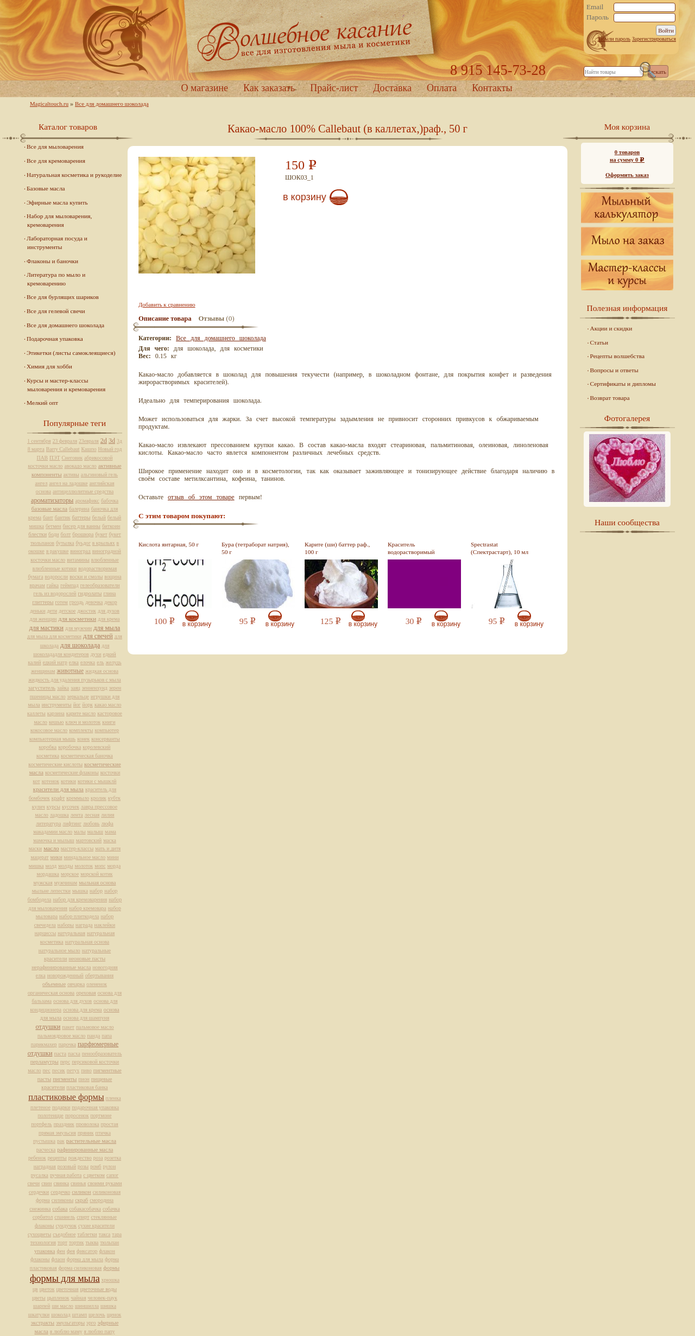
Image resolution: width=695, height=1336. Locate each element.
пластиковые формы (66, 1097)
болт (66, 534)
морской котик (96, 874)
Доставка (392, 87)
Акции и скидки (611, 328)
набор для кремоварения (80, 899)
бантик (63, 517)
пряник (86, 1133)
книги (108, 722)
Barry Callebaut (63, 449)
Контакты (492, 87)
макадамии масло (52, 832)
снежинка (39, 1209)
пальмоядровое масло (61, 1036)
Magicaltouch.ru (49, 103)
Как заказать (269, 87)
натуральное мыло (59, 950)
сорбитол (43, 1217)
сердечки (39, 1192)
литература (48, 823)
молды (65, 866)
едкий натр (55, 662)
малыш (95, 832)
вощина (112, 577)
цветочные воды (98, 1289)
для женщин (42, 619)
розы (83, 1166)
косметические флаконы (72, 772)
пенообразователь (102, 1054)
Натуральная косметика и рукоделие (74, 174)
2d (103, 440)
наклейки (105, 925)
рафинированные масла (85, 1150)
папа (107, 1036)
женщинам (43, 671)
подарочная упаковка (95, 1107)
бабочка (109, 501)
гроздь (77, 602)
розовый (67, 1166)
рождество (80, 1158)
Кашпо (89, 449)
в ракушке (57, 551)
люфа (107, 823)
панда (93, 1036)
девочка (94, 602)
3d (112, 440)
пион (83, 1079)
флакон (107, 1251)
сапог (112, 1175)
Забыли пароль (613, 39)
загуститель (41, 688)
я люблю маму (66, 1331)
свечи (34, 1183)
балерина (79, 509)
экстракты (42, 1323)
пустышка (44, 1141)
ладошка (59, 815)
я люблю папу (99, 1331)
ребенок (37, 1158)
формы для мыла (65, 1278)
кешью (56, 722)
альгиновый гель (99, 475)
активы (71, 475)
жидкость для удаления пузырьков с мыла (74, 680)
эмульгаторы (70, 1323)
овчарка (76, 984)
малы (80, 832)
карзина (56, 713)
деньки (37, 611)
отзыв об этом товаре (201, 497)
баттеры (81, 517)
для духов (108, 611)
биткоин (111, 526)
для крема (108, 619)
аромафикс (87, 501)
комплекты (81, 730)
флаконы (40, 1259)
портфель (41, 1124)
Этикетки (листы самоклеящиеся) (71, 352)
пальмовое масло (95, 1027)
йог (77, 705)
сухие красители (96, 1226)
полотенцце (51, 1115)
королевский (96, 747)
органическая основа (51, 993)
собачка (111, 1209)
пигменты (65, 1079)
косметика (47, 756)
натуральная (71, 933)
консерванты (105, 739)
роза (98, 1158)
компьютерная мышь (52, 739)
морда (114, 866)
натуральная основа (87, 942)
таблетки (87, 1234)
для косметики (77, 618)
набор (96, 891)
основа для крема (82, 1010)
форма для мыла (85, 1259)
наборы (66, 925)
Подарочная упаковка (55, 338)
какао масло (108, 705)
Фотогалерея (627, 418)
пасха (74, 1054)
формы (111, 1268)
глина (109, 593)
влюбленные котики (55, 568)
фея (71, 1251)
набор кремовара (87, 908)
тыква (91, 1242)
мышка (80, 891)
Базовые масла (46, 188)
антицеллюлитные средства (83, 491)
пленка (113, 1098)
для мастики (46, 628)
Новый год (110, 449)
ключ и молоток (83, 722)
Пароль (597, 17)
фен (60, 1251)
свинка (62, 1183)
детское (67, 611)
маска (109, 840)
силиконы (62, 1200)
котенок (50, 781)
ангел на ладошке (68, 483)
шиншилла (87, 1306)
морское (70, 874)
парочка (67, 1044)
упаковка (44, 1251)
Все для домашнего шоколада (112, 103)
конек (83, 739)
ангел (41, 483)
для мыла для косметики (54, 636)
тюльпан (109, 1242)
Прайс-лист (334, 87)
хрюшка (110, 1280)
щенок (114, 1315)
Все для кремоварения (56, 160)
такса (105, 1234)
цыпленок (58, 1298)
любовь (91, 823)
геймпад (69, 585)
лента (77, 815)
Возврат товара (610, 398)
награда (84, 925)
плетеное (40, 1107)
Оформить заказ (627, 174)
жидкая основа (101, 671)
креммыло (77, 798)
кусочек (70, 807)
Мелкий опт (42, 402)
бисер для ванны (81, 526)
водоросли (56, 577)
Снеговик (72, 458)
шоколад (60, 1315)
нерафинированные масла (61, 967)
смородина (101, 1200)
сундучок (66, 1226)
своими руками (104, 1183)
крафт (58, 798)
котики (68, 781)
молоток (83, 866)
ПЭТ (54, 458)
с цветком (94, 1175)
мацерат (39, 857)
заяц (75, 688)
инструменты (57, 705)
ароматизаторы (52, 500)
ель (100, 662)
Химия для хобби (49, 366)
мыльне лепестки (51, 891)
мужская (43, 883)
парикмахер (44, 1044)
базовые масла (49, 508)
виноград (80, 551)
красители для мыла (58, 789)
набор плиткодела (79, 916)
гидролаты (90, 593)
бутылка (65, 543)
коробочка (69, 747)
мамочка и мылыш (53, 840)
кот (36, 781)
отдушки (47, 1026)
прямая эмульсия (57, 1133)
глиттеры (42, 602)
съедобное (64, 1234)
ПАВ (42, 458)
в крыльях (103, 543)
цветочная (67, 1289)
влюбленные (105, 560)
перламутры (44, 1062)
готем (61, 602)
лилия (107, 815)
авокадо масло (80, 466)
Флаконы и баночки (52, 261)
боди (53, 534)
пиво (86, 1070)
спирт (83, 1217)
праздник (64, 1124)
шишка (108, 1306)
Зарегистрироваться (654, 39)
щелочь (97, 1315)
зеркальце (78, 696)
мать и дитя (108, 848)
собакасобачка (85, 1209)
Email (595, 7)
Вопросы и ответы (614, 370)
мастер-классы (77, 848)
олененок (96, 984)
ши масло (62, 1306)
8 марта (36, 449)
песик (58, 1070)
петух (73, 1070)
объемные (54, 984)
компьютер (106, 730)
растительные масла (91, 1140)
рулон (109, 1166)
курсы (53, 807)
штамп (79, 1315)
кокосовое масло (48, 730)
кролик (98, 798)
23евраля (89, 441)
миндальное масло (85, 857)
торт (62, 1242)
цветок (47, 1289)
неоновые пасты (86, 959)
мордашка (48, 874)
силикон (81, 1192)
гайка (53, 585)
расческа (45, 1150)
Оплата (442, 87)
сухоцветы (39, 1234)
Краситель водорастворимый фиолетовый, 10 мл (413, 552)
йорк (88, 705)
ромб (95, 1166)
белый (98, 517)
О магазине (204, 87)
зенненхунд (95, 688)
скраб (81, 1200)
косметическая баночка (87, 756)
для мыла (106, 628)
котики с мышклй (97, 781)
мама (110, 832)
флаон (58, 1259)
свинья (78, 1183)
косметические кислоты (55, 764)
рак (61, 1141)
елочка (87, 662)
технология (43, 1242)
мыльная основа (97, 883)
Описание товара (165, 318)
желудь (114, 662)
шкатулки (38, 1315)
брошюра (82, 534)
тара (117, 1234)
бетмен (53, 526)
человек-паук (102, 1298)
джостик (86, 611)
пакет (68, 1027)
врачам (37, 585)
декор (110, 602)
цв (35, 1289)
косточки (110, 772)
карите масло (81, 713)
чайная (78, 1298)
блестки (37, 534)
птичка (103, 1133)
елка (74, 662)
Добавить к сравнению (166, 304)
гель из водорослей (55, 593)
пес (46, 1070)
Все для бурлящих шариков (63, 297)
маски (35, 848)
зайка (63, 688)
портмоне (100, 1115)
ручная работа (65, 1175)
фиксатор (87, 1251)
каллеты (36, 713)
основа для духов (72, 1001)
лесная (92, 815)
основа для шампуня (86, 1018)
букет (101, 534)
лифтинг (71, 823)
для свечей (98, 636)
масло (51, 848)
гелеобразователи (100, 585)
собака (60, 1209)
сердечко (60, 1192)
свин (46, 1183)
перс (65, 1062)
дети (52, 611)
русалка (39, 1175)
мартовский (89, 840)
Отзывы (211, 318)
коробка (48, 747)
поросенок (77, 1115)
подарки (61, 1107)
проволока (87, 1124)
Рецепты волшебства (617, 356)
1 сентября (39, 441)
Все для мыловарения (55, 146)
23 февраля (65, 441)
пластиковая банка (87, 1087)
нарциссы (45, 933)
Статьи (599, 342)
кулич (38, 807)
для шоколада (80, 645)
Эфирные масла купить (57, 202)
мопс (99, 866)
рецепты (57, 1158)
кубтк (114, 798)
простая (109, 1124)
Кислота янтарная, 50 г (168, 544)
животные (70, 671)
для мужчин (78, 628)
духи (96, 654)
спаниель (64, 1217)
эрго (91, 1323)
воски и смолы (86, 577)
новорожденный (65, 975)
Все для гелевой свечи (56, 311)
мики (56, 857)
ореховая (86, 993)
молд (51, 866)
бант (48, 517)
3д (119, 441)
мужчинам (66, 883)
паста (60, 1054)
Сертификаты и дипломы (623, 383)
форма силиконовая (80, 1268)
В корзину (304, 197)
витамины (78, 560)
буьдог (83, 543)
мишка (36, 866)
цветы (39, 1298)
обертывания (99, 975)
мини (112, 857)
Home (347, 40)
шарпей (41, 1306)
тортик (76, 1242)
